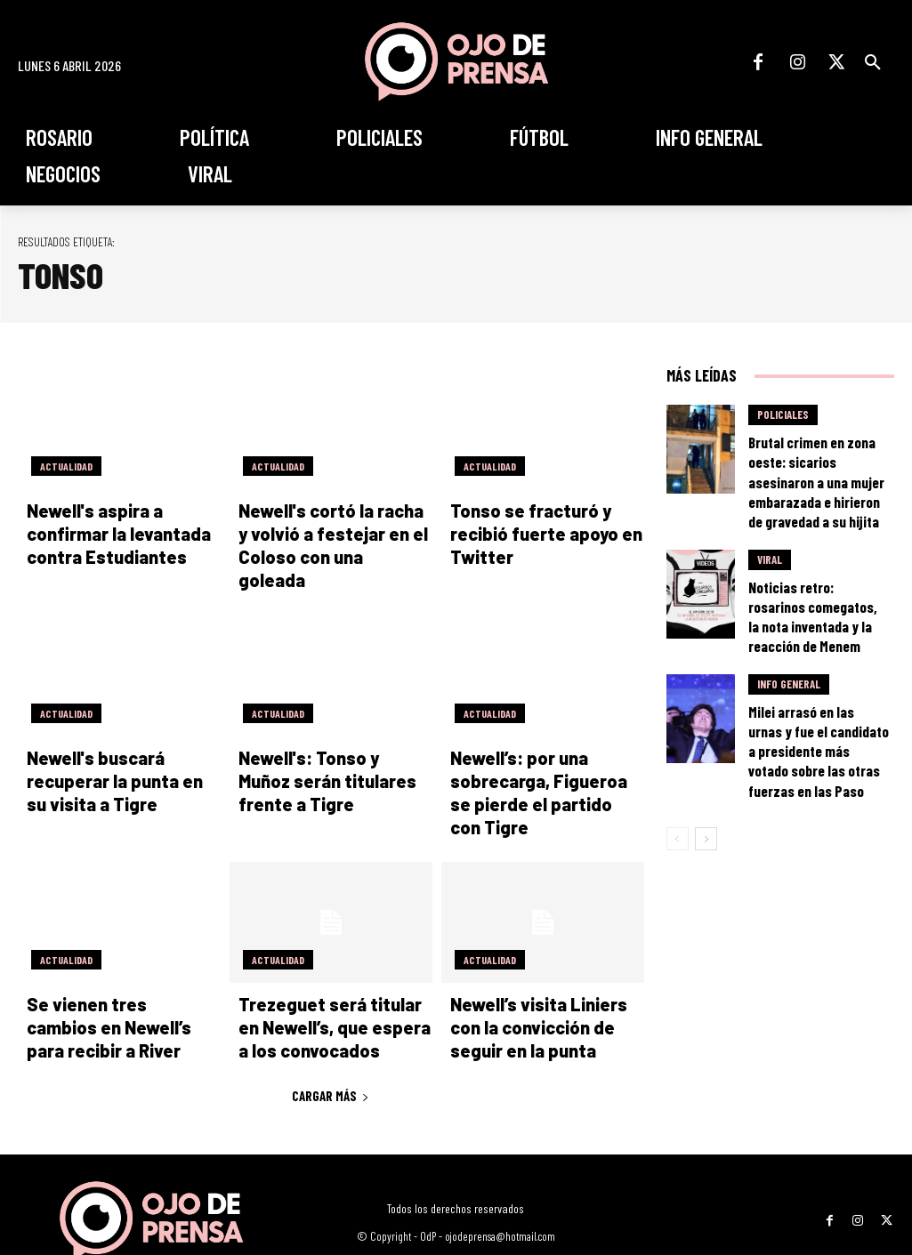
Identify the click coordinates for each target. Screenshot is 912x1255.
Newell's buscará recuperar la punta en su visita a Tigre (113, 754)
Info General (788, 620)
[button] (872, 62)
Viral (769, 524)
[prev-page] (677, 731)
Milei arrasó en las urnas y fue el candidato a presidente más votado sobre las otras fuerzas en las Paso (816, 665)
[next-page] (706, 731)
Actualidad (64, 466)
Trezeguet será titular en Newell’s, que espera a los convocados (329, 975)
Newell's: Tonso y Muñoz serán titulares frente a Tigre (323, 754)
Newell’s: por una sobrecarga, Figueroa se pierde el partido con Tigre (545, 754)
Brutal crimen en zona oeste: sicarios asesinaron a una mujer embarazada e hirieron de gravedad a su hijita (816, 460)
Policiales (783, 415)
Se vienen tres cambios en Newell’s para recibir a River (120, 975)
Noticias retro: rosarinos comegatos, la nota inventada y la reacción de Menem (815, 562)
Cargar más (330, 1042)
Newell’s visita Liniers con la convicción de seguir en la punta (542, 975)
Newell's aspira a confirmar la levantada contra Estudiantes (123, 533)
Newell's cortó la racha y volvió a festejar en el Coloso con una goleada (324, 533)
